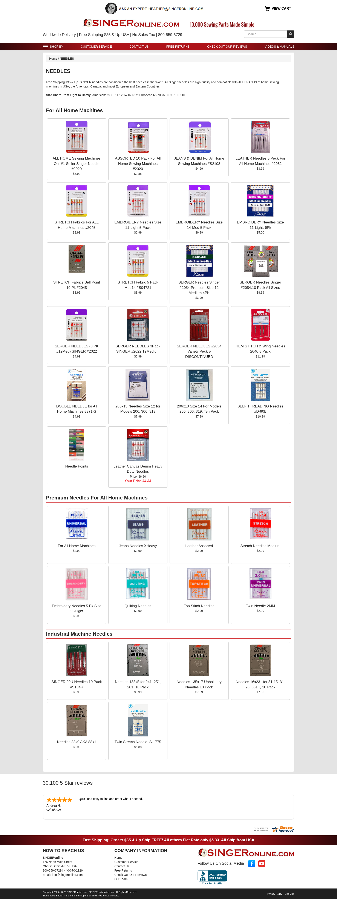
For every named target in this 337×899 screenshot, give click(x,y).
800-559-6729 (52, 870)
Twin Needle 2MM (260, 606)
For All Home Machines (77, 546)
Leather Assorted (199, 546)
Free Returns (178, 46)
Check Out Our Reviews (227, 46)
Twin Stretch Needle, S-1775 (138, 742)
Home (53, 58)
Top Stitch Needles (199, 606)
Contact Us (139, 46)
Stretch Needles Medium (260, 546)
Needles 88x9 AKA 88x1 (76, 742)
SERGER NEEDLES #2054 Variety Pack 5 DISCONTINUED (199, 351)
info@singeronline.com (67, 874)
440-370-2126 (73, 870)
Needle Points (76, 466)
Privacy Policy (274, 893)
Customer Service (96, 46)
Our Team (120, 878)
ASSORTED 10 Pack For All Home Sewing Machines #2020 (138, 163)
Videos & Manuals (279, 46)
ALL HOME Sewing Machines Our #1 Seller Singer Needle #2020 (77, 163)
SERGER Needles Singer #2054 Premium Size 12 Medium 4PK (199, 287)
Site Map (289, 893)
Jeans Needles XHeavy (138, 546)
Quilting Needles (137, 606)
